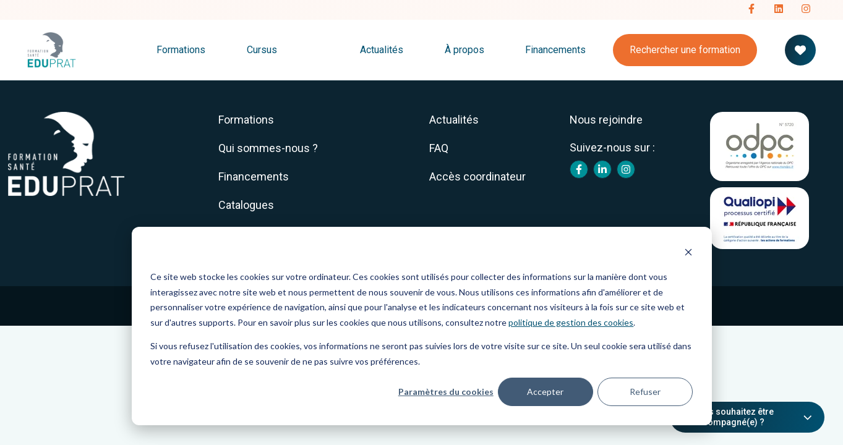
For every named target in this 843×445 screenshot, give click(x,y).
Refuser (645, 391)
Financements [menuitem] (253, 176)
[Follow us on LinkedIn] (779, 10)
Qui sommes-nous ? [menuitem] (268, 148)
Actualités (381, 50)
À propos (464, 50)
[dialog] (422, 326)
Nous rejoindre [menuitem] (606, 119)
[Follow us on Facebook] (751, 10)
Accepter (545, 391)
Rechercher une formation (685, 50)
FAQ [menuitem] (438, 148)
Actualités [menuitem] (454, 119)
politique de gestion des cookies (570, 322)
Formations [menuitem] (246, 119)
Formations (180, 50)
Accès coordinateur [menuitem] (477, 176)
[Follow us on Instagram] (806, 10)
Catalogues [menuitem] (246, 204)
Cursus (262, 50)
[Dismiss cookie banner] (688, 253)
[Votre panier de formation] (800, 50)
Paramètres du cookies (446, 391)
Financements (555, 50)
